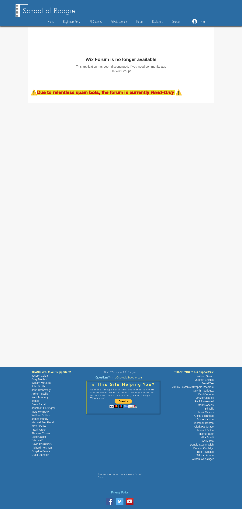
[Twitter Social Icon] (119, 501)
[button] (123, 403)
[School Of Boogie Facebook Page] (109, 501)
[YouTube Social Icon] (129, 501)
